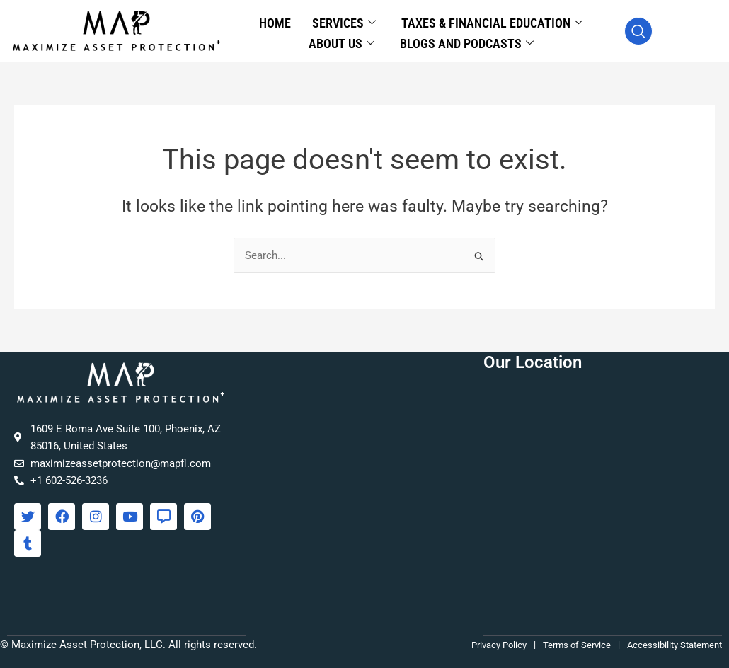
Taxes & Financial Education (491, 22)
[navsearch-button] (638, 31)
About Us (341, 40)
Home (275, 21)
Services (344, 22)
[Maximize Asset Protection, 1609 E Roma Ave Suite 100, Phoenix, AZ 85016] (602, 494)
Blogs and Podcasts (467, 40)
